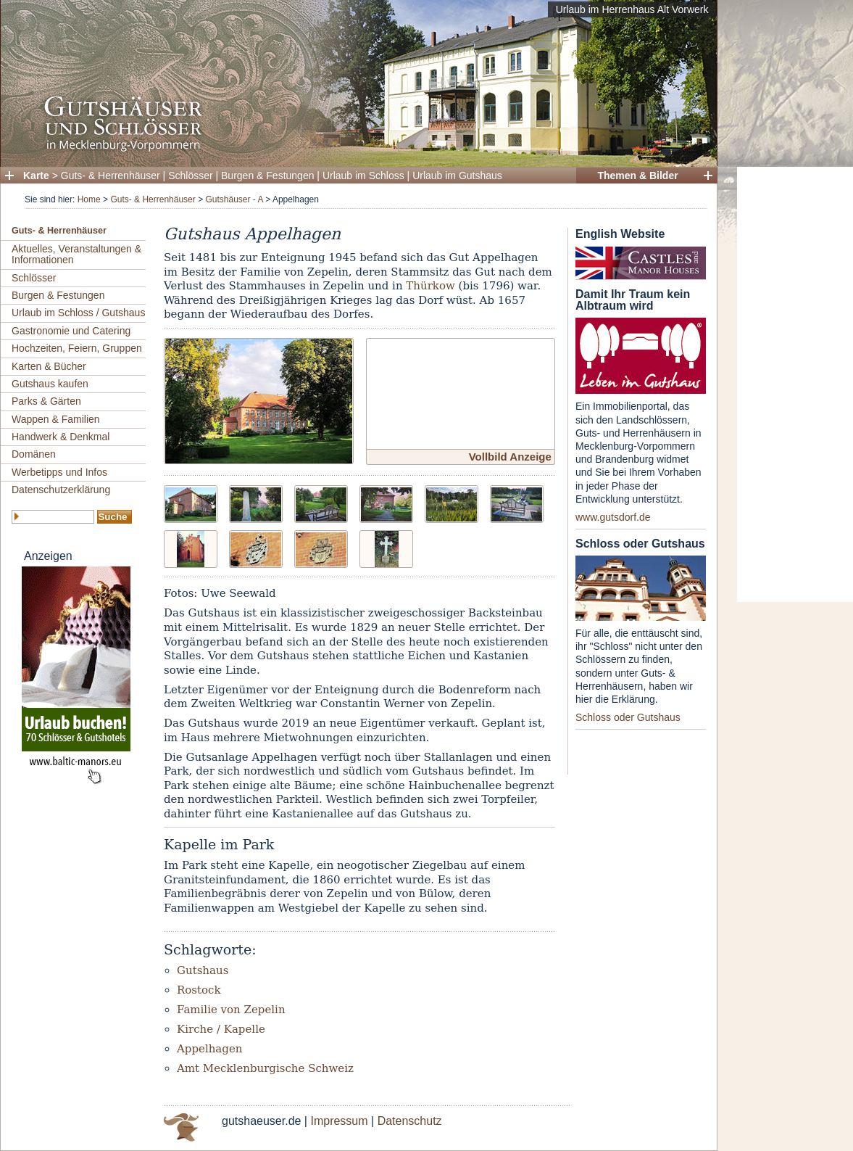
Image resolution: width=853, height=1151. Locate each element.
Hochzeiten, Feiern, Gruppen (77, 348)
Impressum (338, 1121)
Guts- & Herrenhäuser (110, 175)
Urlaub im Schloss (363, 175)
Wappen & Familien (56, 419)
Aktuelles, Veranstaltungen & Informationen (76, 254)
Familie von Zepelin (231, 1009)
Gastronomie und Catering (71, 331)
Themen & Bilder (637, 175)
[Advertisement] (795, 384)
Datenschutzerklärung (61, 489)
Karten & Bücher (49, 366)
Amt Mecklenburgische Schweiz (265, 1068)
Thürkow (430, 285)
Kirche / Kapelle (221, 1029)
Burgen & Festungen (267, 175)
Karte (36, 175)
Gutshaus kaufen (50, 383)
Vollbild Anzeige (510, 456)
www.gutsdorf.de (613, 517)
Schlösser (190, 175)
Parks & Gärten (46, 401)
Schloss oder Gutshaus (628, 717)
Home (89, 199)
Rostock (199, 990)
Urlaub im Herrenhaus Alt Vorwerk (632, 9)
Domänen (34, 454)
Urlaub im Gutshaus (457, 175)
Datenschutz (410, 1121)
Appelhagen (209, 1048)
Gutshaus (202, 970)
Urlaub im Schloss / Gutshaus (78, 312)
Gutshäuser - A (233, 199)
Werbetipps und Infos (59, 472)
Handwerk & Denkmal (60, 436)
